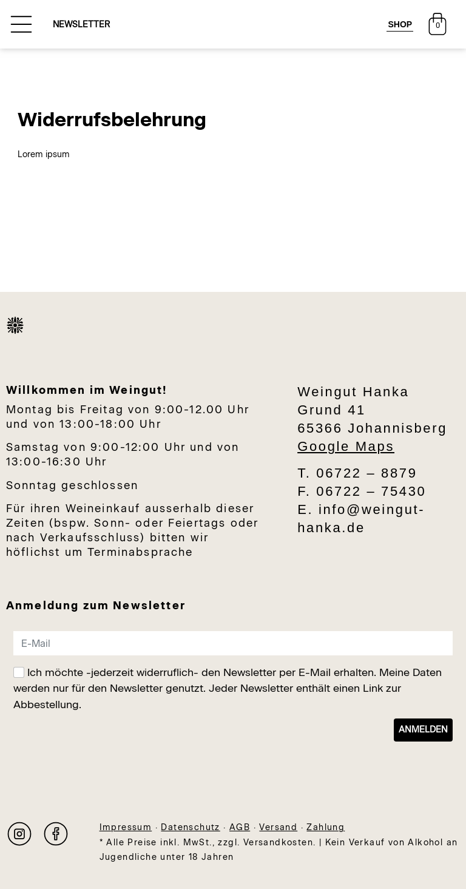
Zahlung (325, 827)
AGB (239, 827)
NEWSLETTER (81, 24)
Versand (278, 827)
